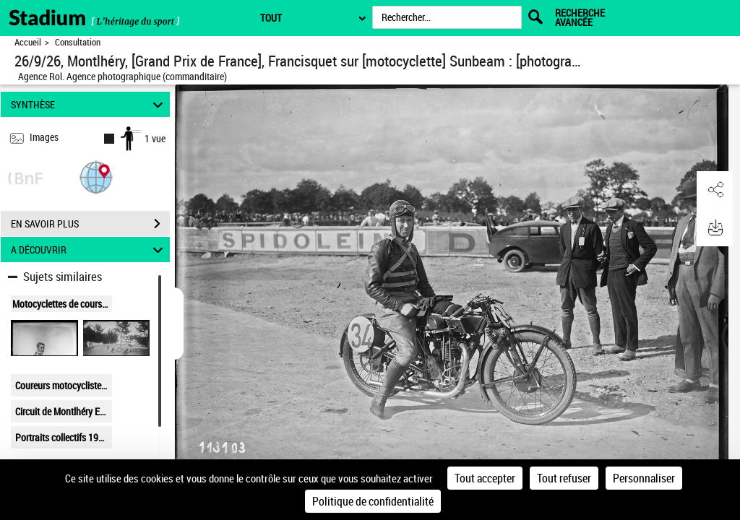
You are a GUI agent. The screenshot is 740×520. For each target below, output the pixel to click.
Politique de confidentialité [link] (373, 501)
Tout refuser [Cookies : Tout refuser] (564, 478)
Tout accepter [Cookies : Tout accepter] (485, 478)
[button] (96, 176)
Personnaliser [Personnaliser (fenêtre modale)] (644, 478)
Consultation (77, 42)
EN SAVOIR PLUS (90, 224)
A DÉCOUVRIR (89, 249)
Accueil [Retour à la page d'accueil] (27, 42)
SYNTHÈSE (89, 104)
